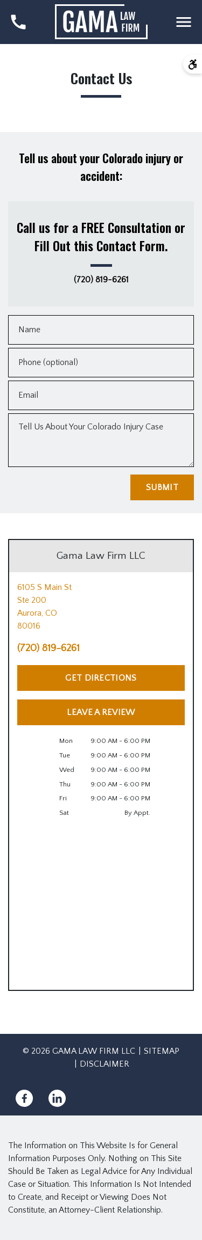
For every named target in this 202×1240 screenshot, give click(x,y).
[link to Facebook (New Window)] (24, 1098)
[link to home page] (101, 21)
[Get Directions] (101, 678)
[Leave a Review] (101, 712)
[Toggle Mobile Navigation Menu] (183, 22)
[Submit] (162, 487)
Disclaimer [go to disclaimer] (104, 1064)
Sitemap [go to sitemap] (161, 1051)
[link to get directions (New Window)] (101, 606)
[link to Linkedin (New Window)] (57, 1098)
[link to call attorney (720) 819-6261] (18, 22)
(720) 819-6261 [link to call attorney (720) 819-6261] (101, 280)
